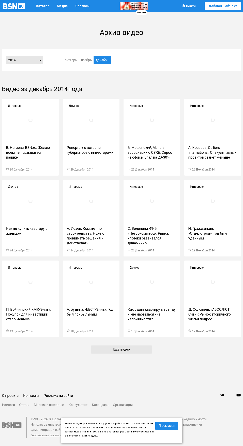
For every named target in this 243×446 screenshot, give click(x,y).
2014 (12, 60)
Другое (74, 105)
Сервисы (82, 6)
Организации (123, 405)
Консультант (78, 405)
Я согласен (166, 425)
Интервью (14, 105)
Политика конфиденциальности (49, 435)
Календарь (100, 405)
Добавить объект (223, 6)
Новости (8, 405)
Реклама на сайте (58, 395)
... (40, 60)
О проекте (10, 395)
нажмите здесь (89, 435)
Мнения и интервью (49, 405)
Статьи (24, 405)
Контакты (31, 395)
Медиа (62, 6)
